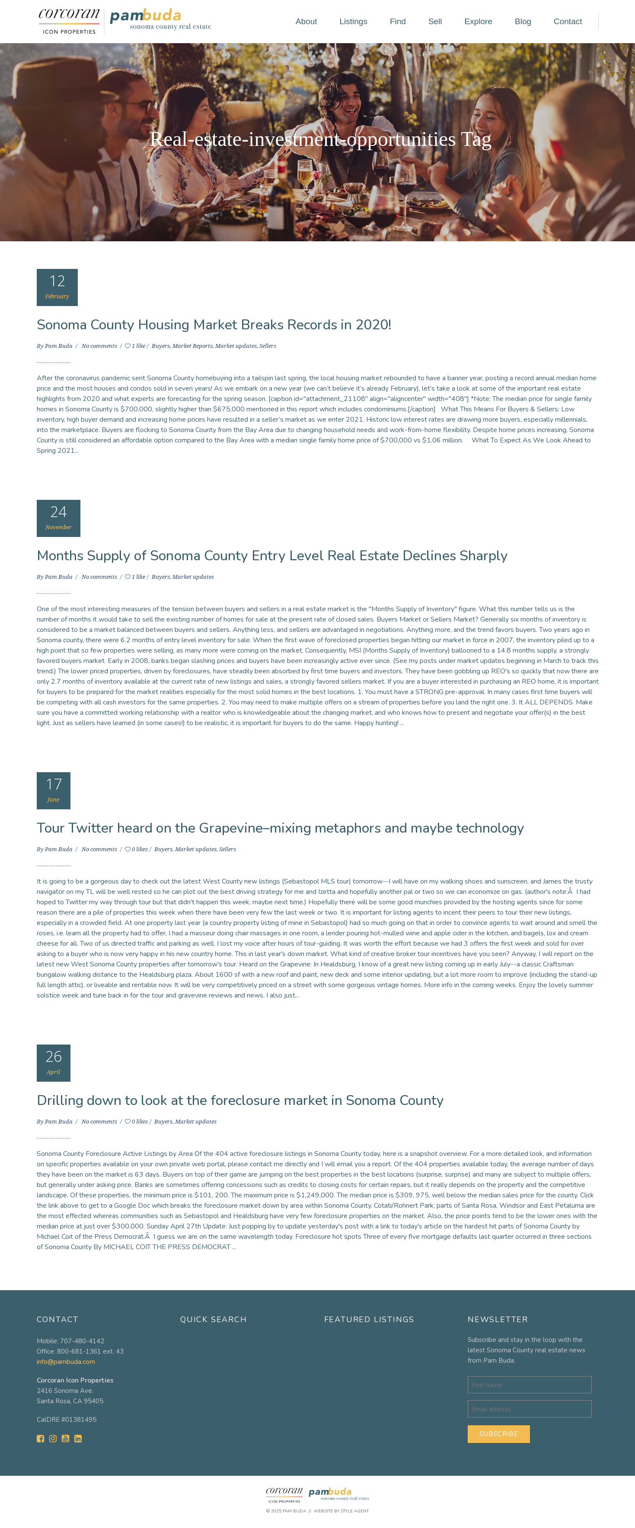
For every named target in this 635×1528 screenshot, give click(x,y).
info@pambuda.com (66, 1362)
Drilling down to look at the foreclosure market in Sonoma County (240, 1100)
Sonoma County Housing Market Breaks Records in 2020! (214, 325)
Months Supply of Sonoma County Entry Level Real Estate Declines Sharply (272, 555)
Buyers (161, 346)
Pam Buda (59, 346)
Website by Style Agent (341, 1511)
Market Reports (192, 346)
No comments (100, 346)
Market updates (236, 346)
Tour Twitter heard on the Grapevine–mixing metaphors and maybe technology (281, 828)
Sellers (267, 346)
